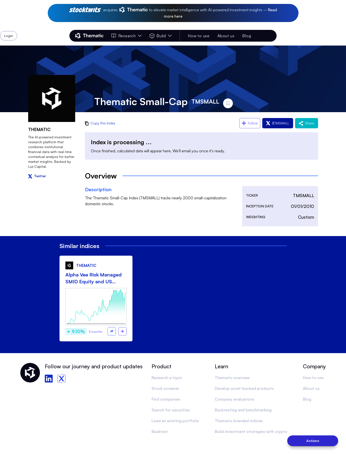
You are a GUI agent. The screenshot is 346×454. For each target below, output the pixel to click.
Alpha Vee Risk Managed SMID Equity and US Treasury (93, 278)
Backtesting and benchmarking (243, 409)
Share (306, 123)
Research (126, 35)
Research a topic (167, 377)
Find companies (166, 399)
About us (225, 35)
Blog (246, 35)
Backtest (160, 431)
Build (161, 35)
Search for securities (171, 409)
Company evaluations (234, 399)
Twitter (37, 176)
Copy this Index (100, 123)
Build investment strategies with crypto (251, 431)
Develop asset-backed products (244, 388)
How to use (199, 35)
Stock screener (165, 388)
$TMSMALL (277, 123)
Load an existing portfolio (175, 420)
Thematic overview (232, 377)
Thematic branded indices (239, 420)
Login (264, 35)
